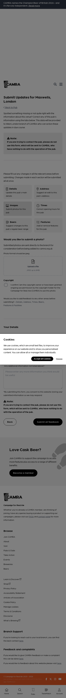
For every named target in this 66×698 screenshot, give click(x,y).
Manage (59, 359)
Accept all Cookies (42, 358)
